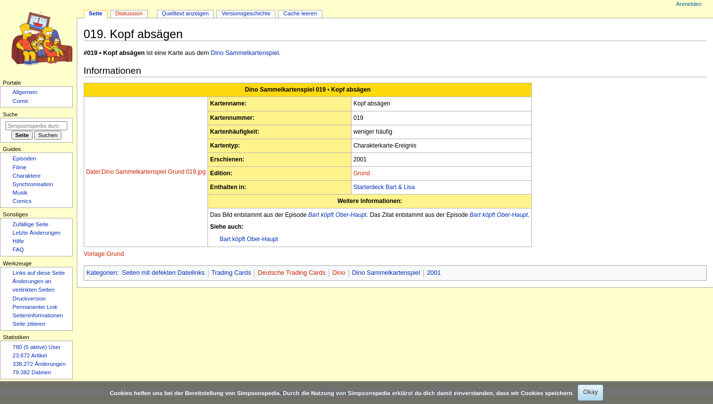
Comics (21, 201)
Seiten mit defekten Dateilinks (163, 272)
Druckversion (29, 299)
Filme (19, 167)
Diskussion (129, 13)
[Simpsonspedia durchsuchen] (36, 125)
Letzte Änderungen (36, 233)
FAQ (18, 249)
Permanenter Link (34, 307)
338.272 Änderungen (38, 364)
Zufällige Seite (30, 224)
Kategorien (102, 272)
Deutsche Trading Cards (292, 272)
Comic (20, 101)
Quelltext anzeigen (185, 13)
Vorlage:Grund (104, 254)
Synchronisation (32, 184)
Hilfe (18, 241)
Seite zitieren (28, 324)
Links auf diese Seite (38, 273)
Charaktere (26, 176)
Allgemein (24, 92)
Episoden (24, 158)
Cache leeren (300, 13)
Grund (362, 173)
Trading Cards (231, 272)
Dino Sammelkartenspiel (245, 53)
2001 (434, 272)
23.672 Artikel (29, 355)
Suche (10, 114)
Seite (95, 13)
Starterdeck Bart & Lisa (384, 187)
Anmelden (689, 4)
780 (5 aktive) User (36, 347)
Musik (19, 193)
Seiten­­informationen (37, 315)
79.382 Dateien (31, 372)
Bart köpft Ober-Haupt (337, 214)
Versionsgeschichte (246, 13)
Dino (338, 272)
